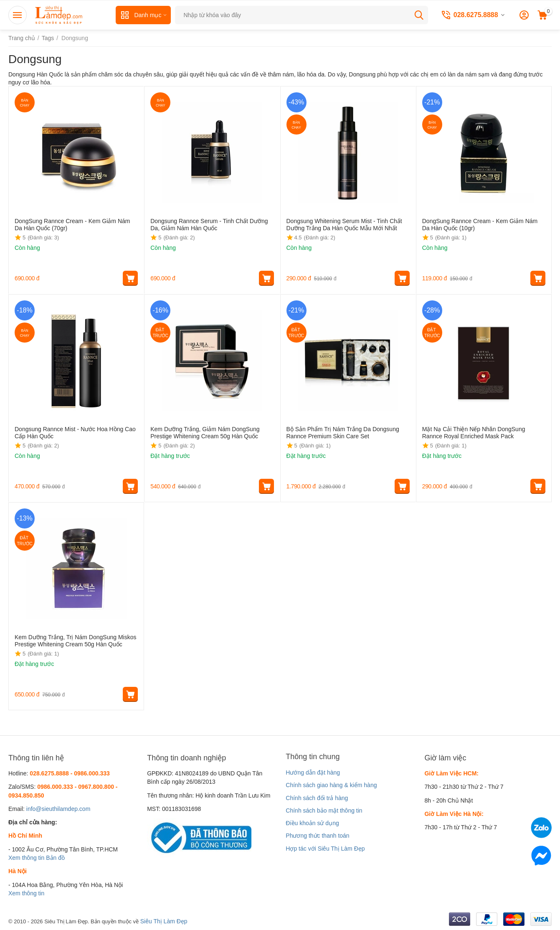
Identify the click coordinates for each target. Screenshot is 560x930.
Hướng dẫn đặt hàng (313, 772)
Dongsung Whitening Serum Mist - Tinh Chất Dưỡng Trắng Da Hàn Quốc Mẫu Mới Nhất (344, 224)
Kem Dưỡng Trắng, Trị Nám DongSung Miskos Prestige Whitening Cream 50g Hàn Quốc (75, 641)
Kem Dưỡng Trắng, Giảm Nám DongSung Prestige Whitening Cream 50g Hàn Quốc (204, 433)
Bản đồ (55, 857)
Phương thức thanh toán (317, 835)
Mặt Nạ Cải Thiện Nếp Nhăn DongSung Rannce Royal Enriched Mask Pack (473, 433)
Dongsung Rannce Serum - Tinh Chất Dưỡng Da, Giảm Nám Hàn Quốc (209, 224)
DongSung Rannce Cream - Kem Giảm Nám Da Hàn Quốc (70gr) (72, 224)
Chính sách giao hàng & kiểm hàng (331, 785)
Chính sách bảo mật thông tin (324, 810)
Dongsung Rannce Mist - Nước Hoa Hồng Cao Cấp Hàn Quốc (75, 433)
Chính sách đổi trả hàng (317, 798)
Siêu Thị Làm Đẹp (164, 921)
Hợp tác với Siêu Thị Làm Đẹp (325, 848)
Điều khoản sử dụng (312, 823)
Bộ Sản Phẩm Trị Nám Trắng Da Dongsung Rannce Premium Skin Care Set (342, 433)
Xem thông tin (26, 857)
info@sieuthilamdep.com (58, 808)
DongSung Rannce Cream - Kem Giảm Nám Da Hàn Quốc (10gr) (479, 224)
